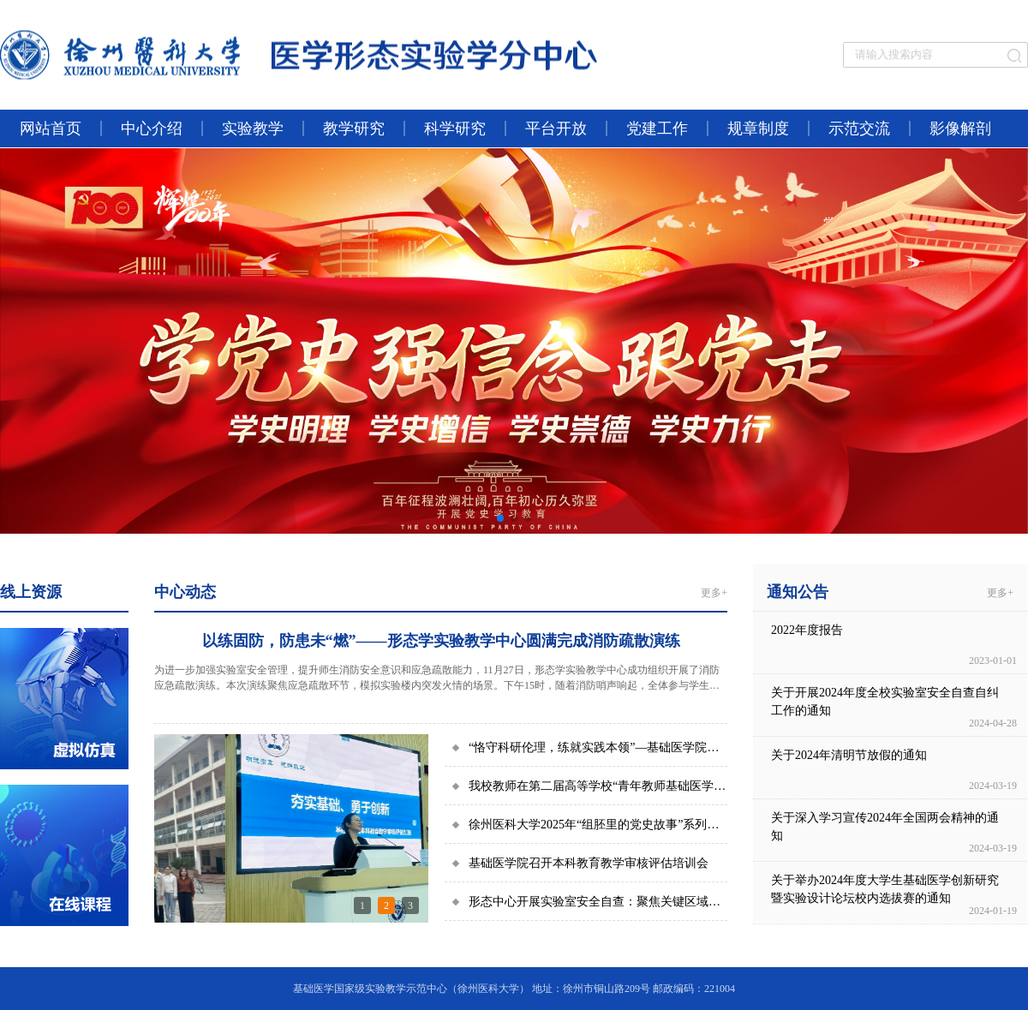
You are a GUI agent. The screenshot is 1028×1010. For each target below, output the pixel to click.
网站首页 (50, 128)
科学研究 (455, 128)
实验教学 (253, 128)
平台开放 (556, 128)
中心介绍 (151, 128)
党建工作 (657, 128)
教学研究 (354, 128)
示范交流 (859, 128)
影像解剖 (960, 128)
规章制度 (758, 128)
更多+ (714, 593)
